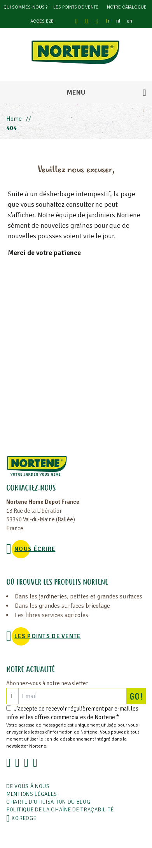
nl (118, 21)
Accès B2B (42, 21)
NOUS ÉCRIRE (34, 548)
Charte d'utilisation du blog (48, 802)
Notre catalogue (127, 7)
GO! (137, 696)
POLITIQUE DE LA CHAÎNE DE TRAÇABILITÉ (60, 809)
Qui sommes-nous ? (25, 7)
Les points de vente (75, 7)
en (129, 21)
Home (14, 119)
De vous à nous (28, 786)
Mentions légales (31, 794)
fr (108, 21)
